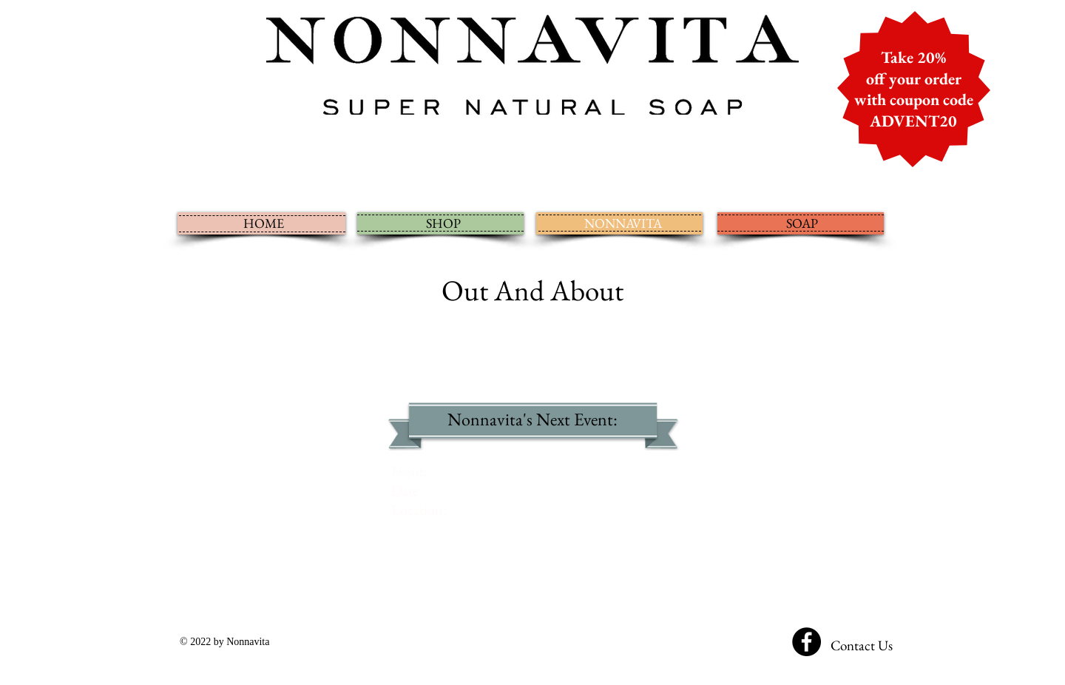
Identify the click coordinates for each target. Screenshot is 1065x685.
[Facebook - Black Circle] (806, 641)
